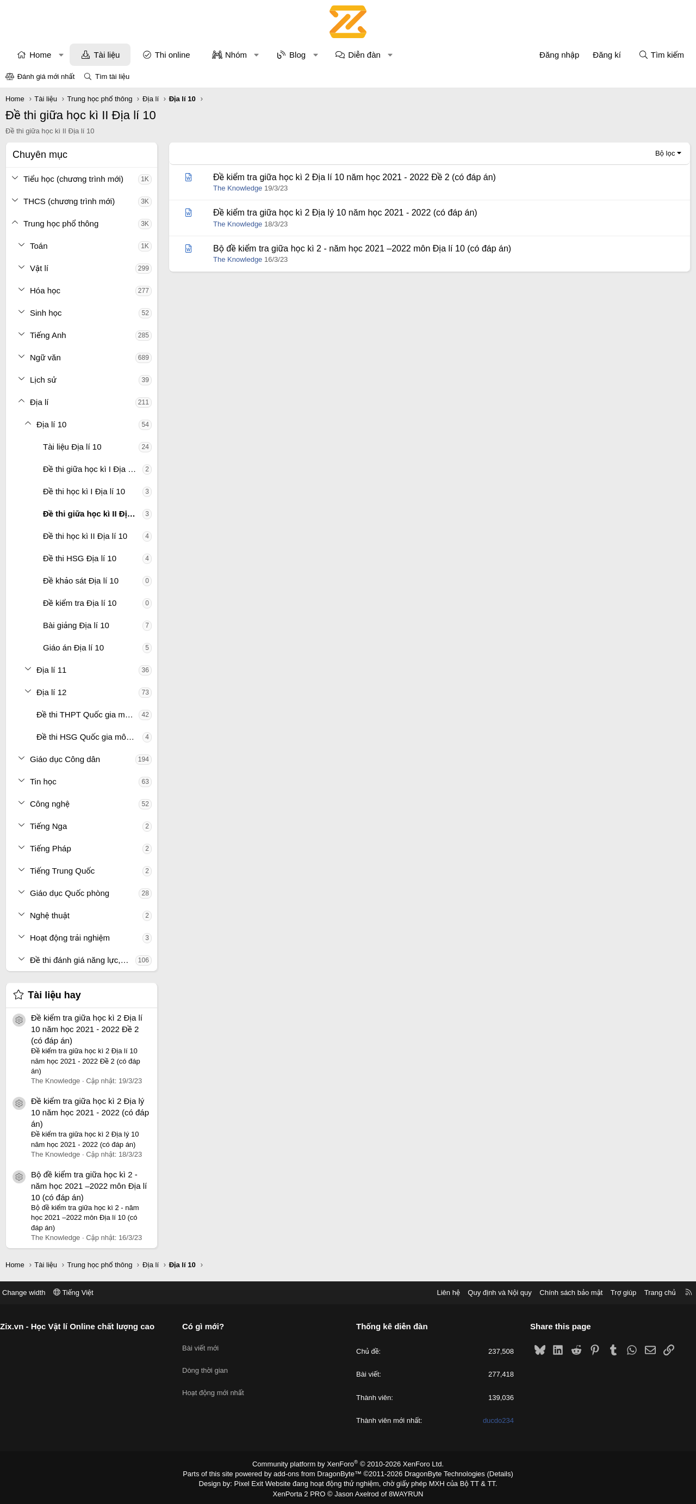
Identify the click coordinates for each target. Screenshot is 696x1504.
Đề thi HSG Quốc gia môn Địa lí (89, 736)
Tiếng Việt (81, 1292)
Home (40, 54)
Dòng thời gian (209, 1364)
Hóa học (45, 290)
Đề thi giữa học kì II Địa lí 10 (92, 513)
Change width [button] (32, 1292)
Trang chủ (652, 1292)
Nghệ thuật (50, 915)
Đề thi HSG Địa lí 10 (79, 558)
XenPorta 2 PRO (302, 1491)
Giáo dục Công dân (65, 759)
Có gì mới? (207, 1326)
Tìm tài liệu (112, 76)
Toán (39, 245)
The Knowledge (237, 188)
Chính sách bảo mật (562, 1292)
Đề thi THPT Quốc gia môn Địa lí (87, 714)
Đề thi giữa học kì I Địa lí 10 (92, 469)
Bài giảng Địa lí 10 (76, 625)
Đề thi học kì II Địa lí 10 (85, 536)
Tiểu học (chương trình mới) (73, 178)
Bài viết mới (205, 1345)
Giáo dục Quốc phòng (69, 893)
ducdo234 (493, 1420)
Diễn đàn (364, 54)
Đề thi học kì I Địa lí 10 (84, 491)
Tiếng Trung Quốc (62, 870)
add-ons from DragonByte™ (320, 1473)
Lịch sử (43, 379)
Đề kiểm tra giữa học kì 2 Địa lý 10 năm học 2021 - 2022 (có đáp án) (90, 1112)
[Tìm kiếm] (661, 55)
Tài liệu (107, 54)
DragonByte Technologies (437, 1473)
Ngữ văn (45, 357)
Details (488, 1473)
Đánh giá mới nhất (46, 76)
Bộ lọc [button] (665, 153)
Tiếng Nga (48, 826)
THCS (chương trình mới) (69, 201)
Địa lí (39, 402)
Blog (297, 54)
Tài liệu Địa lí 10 (72, 446)
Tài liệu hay (54, 995)
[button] (61, 55)
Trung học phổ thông (60, 223)
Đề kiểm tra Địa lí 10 (79, 602)
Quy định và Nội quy (491, 1292)
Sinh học (46, 312)
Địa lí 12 (51, 692)
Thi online (172, 54)
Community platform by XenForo (348, 1464)
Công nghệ (50, 803)
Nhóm (236, 54)
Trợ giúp (615, 1292)
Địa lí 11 (51, 669)
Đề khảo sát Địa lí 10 (81, 580)
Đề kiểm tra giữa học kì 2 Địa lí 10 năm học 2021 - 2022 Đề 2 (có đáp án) (86, 1029)
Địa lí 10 (51, 424)
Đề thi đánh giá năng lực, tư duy (82, 960)
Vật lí (39, 268)
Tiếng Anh (48, 335)
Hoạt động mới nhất (217, 1384)
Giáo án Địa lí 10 (73, 647)
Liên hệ (439, 1292)
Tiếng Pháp (50, 848)
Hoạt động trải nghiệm (70, 937)
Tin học (43, 781)
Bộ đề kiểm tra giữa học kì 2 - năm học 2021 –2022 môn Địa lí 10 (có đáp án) (89, 1186)
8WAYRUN (402, 1491)
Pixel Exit (256, 1482)
